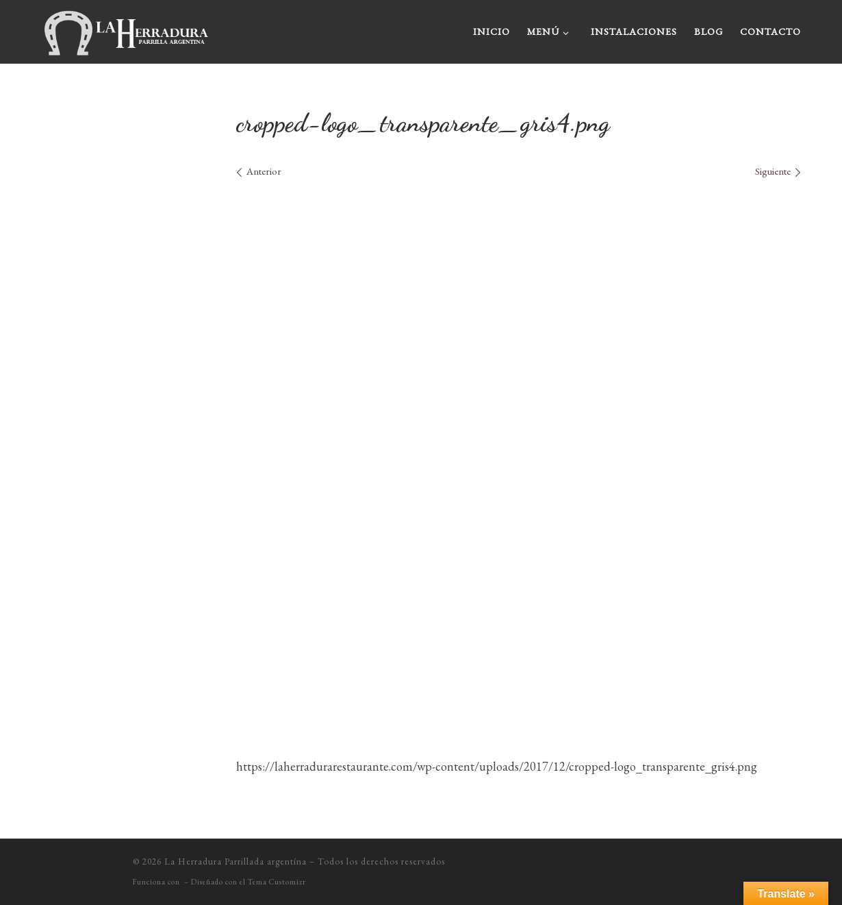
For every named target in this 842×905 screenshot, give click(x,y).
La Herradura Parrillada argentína (235, 861)
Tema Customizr (277, 882)
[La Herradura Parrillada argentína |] (126, 27)
